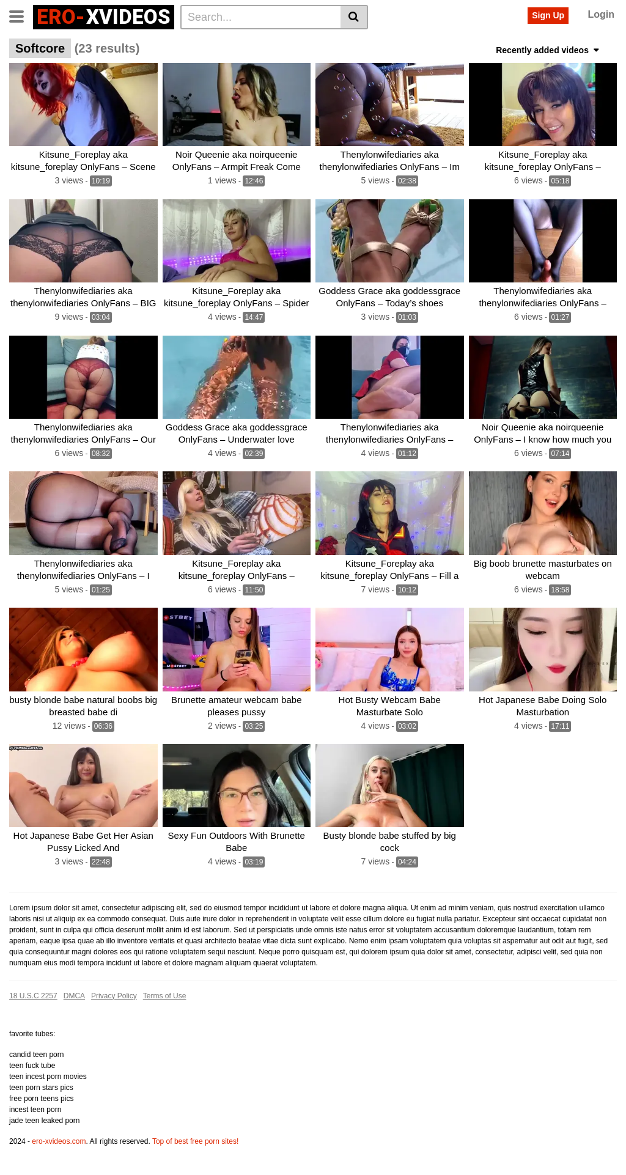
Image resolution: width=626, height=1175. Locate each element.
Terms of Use (164, 996)
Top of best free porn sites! (195, 1141)
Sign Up (548, 15)
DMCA (74, 996)
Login (600, 14)
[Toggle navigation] (21, 15)
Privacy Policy (114, 996)
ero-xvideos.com (59, 1141)
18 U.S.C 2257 (33, 996)
